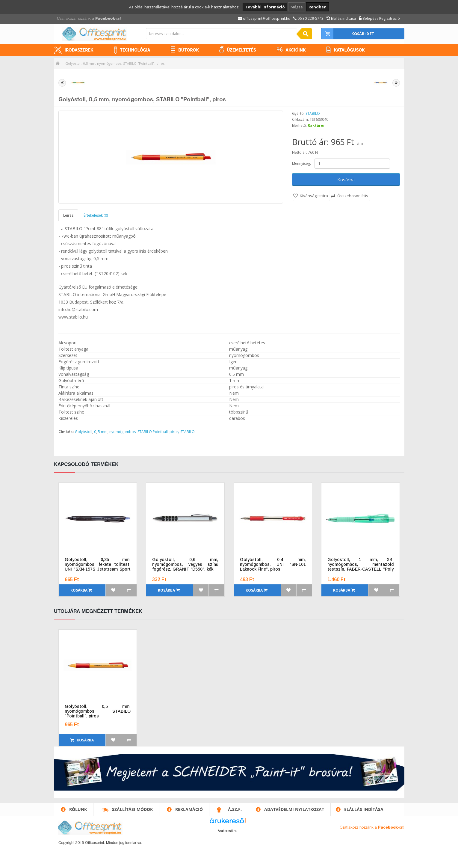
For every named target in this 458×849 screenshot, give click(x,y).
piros (174, 431)
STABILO (313, 113)
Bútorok (188, 50)
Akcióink (296, 50)
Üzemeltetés (241, 50)
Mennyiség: (301, 163)
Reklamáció (189, 809)
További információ (265, 7)
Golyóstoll (83, 431)
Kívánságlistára (314, 195)
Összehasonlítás (352, 195)
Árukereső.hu (227, 831)
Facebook (105, 18)
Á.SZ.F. (235, 809)
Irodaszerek (79, 50)
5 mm (103, 431)
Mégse (297, 7)
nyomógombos (122, 431)
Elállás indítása (363, 809)
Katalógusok (349, 50)
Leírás (68, 215)
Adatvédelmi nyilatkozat (294, 809)
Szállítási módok (132, 809)
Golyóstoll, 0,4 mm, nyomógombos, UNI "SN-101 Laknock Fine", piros (273, 564)
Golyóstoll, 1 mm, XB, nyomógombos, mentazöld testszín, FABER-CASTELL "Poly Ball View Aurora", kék (360, 566)
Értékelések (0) (96, 215)
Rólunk (78, 809)
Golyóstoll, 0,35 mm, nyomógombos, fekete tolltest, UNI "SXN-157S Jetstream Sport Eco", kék (98, 566)
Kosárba (346, 180)
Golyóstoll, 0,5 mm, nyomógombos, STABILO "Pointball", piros (114, 63)
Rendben (318, 7)
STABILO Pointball (152, 431)
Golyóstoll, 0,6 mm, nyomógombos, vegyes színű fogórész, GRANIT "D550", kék (185, 564)
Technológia (135, 50)
